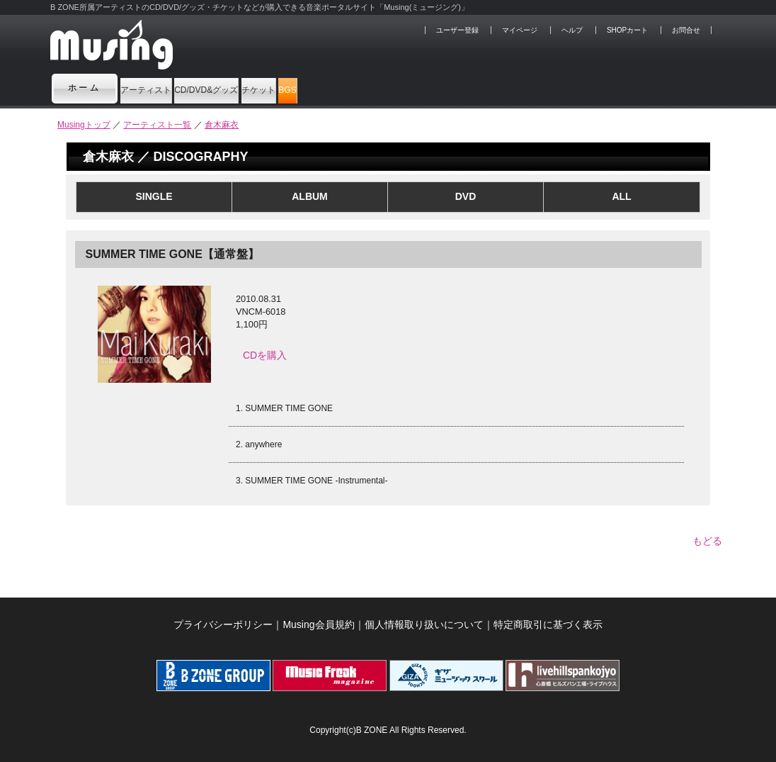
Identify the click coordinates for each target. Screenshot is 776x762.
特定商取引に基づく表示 (548, 616)
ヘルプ (572, 30)
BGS (458, 88)
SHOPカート (627, 30)
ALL (621, 196)
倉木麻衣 (222, 125)
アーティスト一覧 (157, 125)
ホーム (85, 88)
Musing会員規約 (318, 616)
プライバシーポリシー (223, 616)
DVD (466, 196)
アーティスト (170, 88)
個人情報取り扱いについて (424, 616)
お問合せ (686, 30)
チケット (387, 88)
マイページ (519, 30)
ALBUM (310, 196)
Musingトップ (83, 125)
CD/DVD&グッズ (284, 88)
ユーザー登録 (457, 30)
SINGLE (153, 196)
